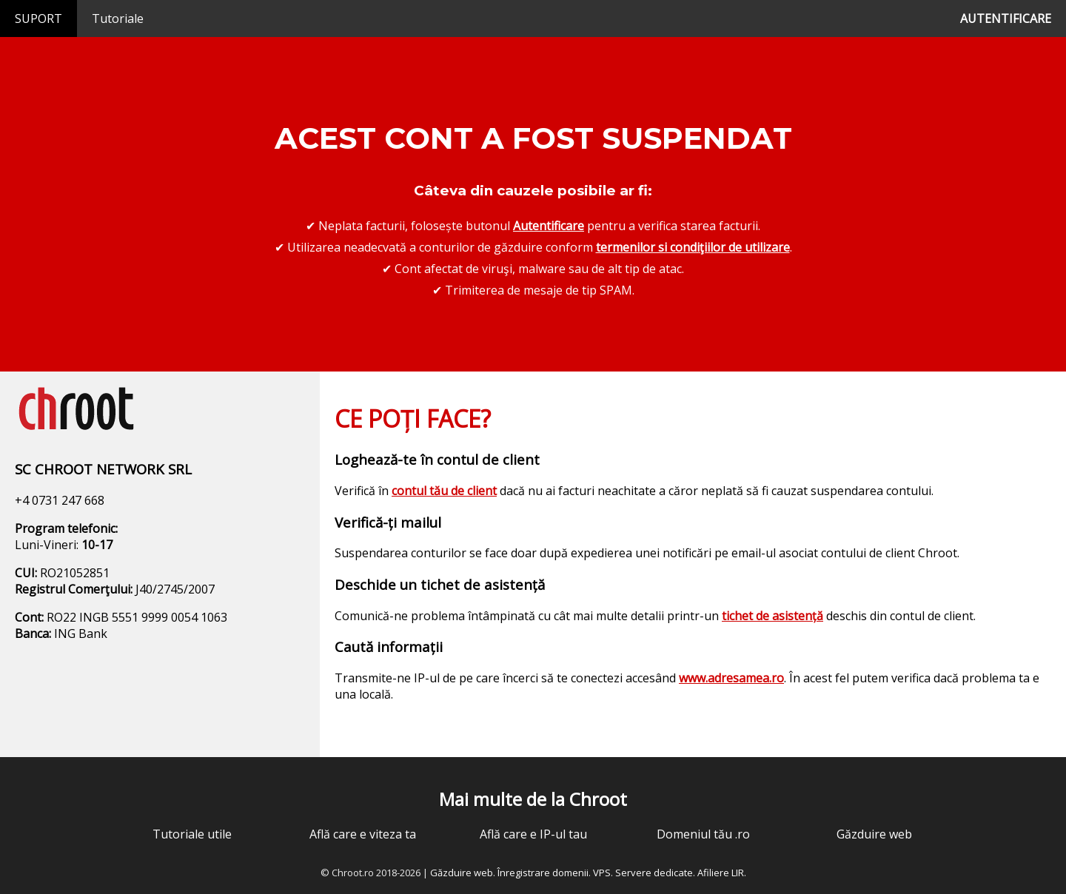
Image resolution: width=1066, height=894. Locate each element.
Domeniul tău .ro (703, 834)
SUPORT (38, 18)
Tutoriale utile (192, 834)
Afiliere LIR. (721, 872)
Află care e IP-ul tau (533, 834)
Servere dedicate (654, 872)
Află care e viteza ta (362, 834)
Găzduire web (874, 834)
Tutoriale (118, 18)
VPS (602, 872)
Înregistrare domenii (543, 872)
